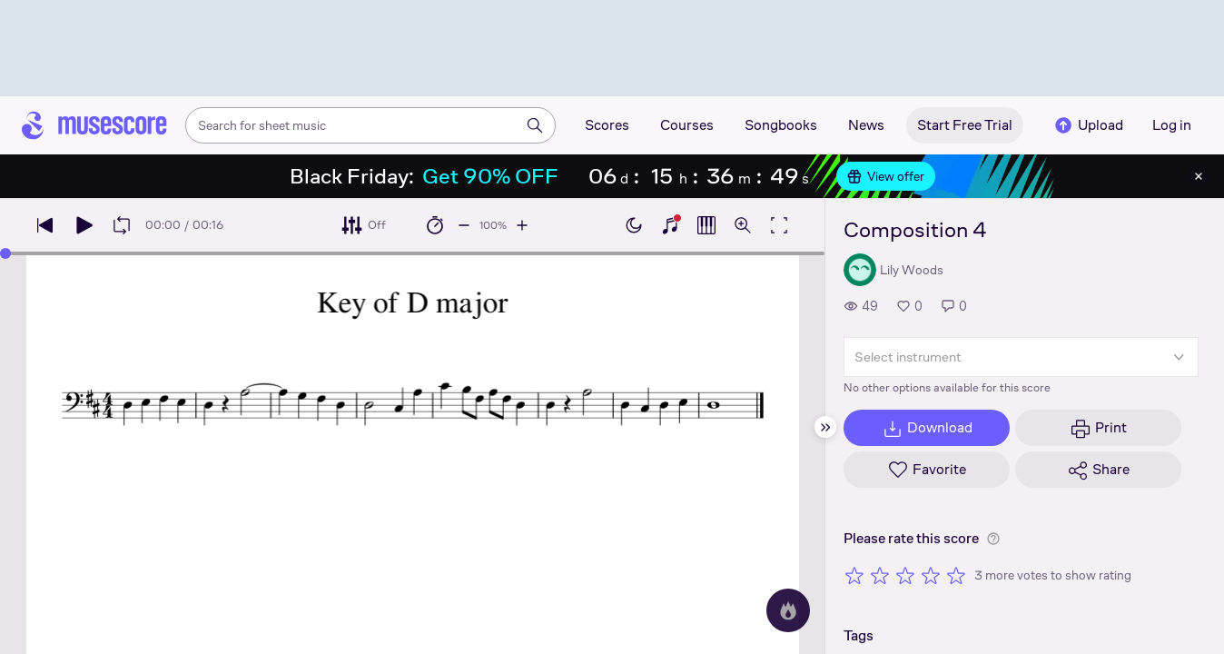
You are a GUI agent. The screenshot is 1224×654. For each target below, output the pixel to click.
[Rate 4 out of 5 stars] (931, 575)
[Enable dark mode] (634, 225)
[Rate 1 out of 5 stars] (854, 575)
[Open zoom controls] (743, 225)
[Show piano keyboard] (670, 225)
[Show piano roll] (706, 225)
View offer (885, 176)
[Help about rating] (993, 539)
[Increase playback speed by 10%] (522, 225)
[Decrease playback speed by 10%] (464, 225)
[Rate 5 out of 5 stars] (956, 575)
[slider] (5, 253)
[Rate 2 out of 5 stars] (880, 575)
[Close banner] (1198, 176)
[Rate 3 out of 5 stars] (905, 575)
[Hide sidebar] (825, 427)
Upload (1087, 125)
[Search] (535, 125)
